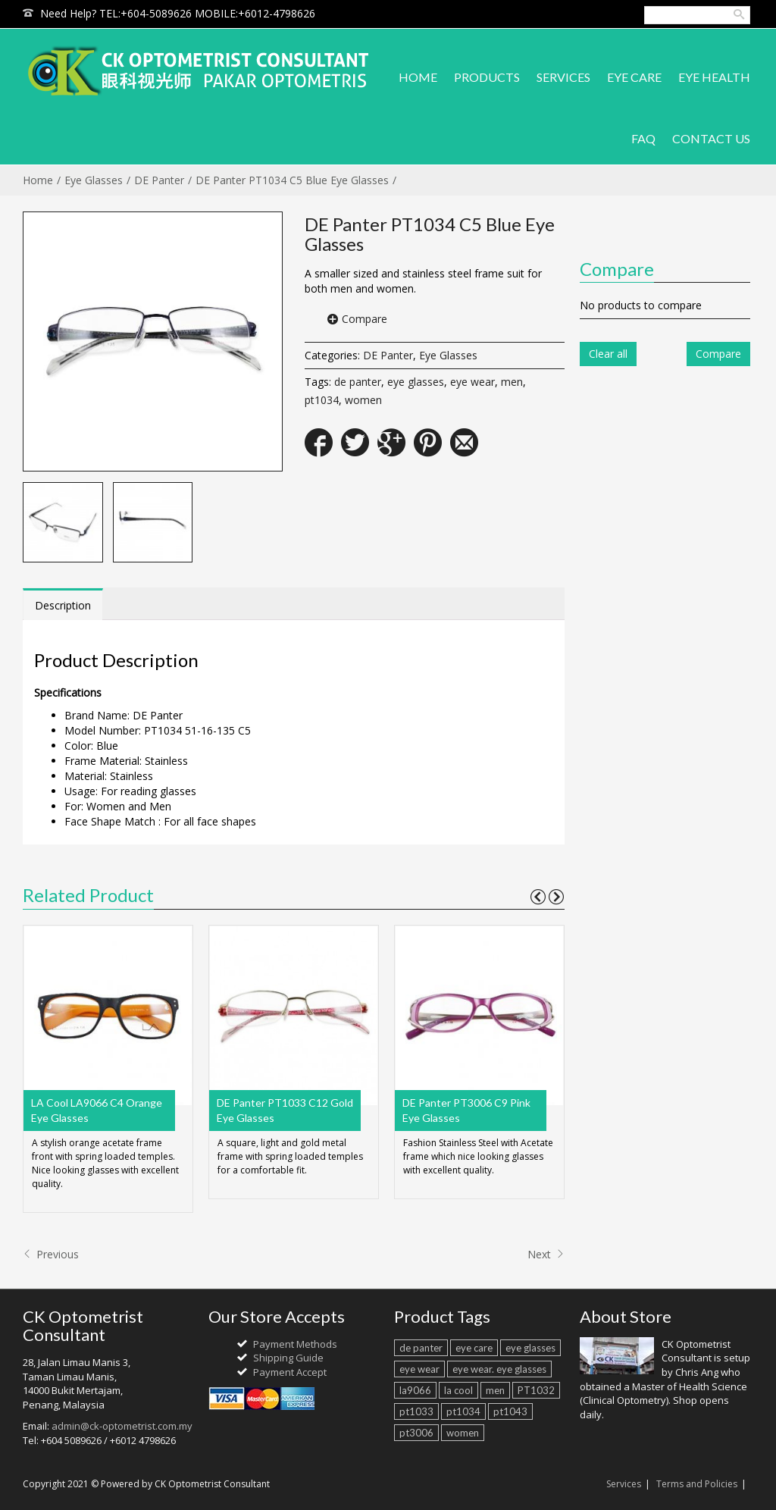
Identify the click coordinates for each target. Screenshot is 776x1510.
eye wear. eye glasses (499, 1369)
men (512, 381)
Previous (51, 1254)
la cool (458, 1390)
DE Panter (159, 180)
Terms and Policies (696, 1483)
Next (546, 1254)
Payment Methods (295, 1344)
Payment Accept (290, 1372)
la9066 (415, 1390)
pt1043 (510, 1411)
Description (63, 605)
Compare (364, 319)
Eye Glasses (93, 180)
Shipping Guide (288, 1357)
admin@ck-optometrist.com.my (122, 1426)
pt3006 (416, 1433)
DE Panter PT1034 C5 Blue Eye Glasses (292, 180)
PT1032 (536, 1390)
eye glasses (415, 381)
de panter (357, 381)
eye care (474, 1348)
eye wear (472, 381)
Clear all (608, 353)
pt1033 (416, 1411)
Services (623, 1483)
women (363, 400)
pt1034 (322, 400)
